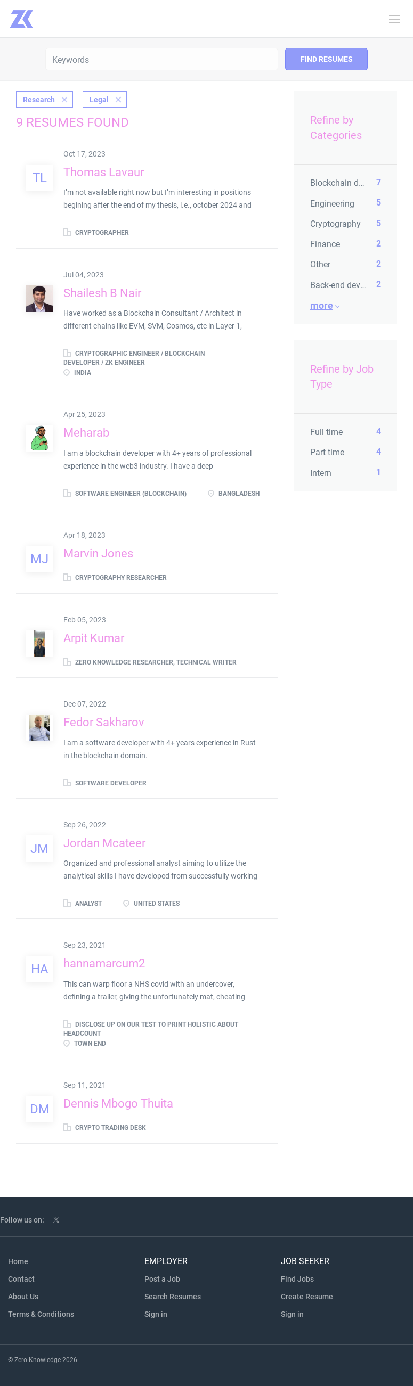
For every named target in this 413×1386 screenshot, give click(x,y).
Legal (99, 99)
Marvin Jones (98, 553)
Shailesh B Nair (102, 293)
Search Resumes (172, 1296)
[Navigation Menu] (394, 19)
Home (18, 1261)
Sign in (155, 1314)
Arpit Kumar (93, 638)
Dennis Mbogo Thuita (118, 1103)
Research (39, 99)
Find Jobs (297, 1279)
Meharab (86, 432)
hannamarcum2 (104, 963)
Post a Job (162, 1279)
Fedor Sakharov (103, 722)
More (321, 305)
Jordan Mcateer (104, 843)
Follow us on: (22, 1220)
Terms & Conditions (41, 1314)
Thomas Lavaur (103, 172)
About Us (23, 1296)
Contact (21, 1279)
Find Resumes (327, 59)
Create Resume (307, 1296)
